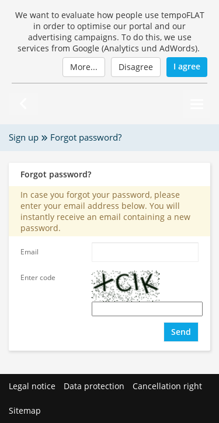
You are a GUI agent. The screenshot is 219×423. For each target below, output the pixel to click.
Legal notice (32, 385)
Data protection (94, 385)
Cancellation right (167, 385)
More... (84, 66)
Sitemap (25, 410)
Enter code (37, 277)
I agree (186, 66)
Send (181, 331)
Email (29, 251)
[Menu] (196, 104)
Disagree (136, 66)
